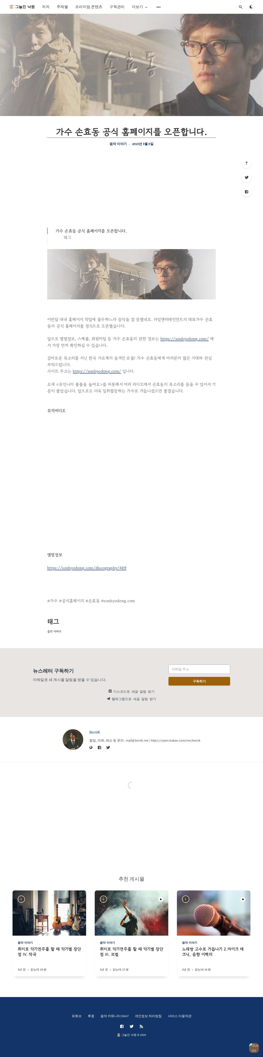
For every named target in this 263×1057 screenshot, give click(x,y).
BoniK (94, 732)
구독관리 (117, 6)
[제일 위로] (246, 163)
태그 (67, 237)
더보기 (140, 7)
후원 (91, 1016)
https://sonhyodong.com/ (184, 339)
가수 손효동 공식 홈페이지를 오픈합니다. (91, 231)
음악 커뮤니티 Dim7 (114, 1016)
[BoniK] (73, 739)
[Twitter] (246, 177)
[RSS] (141, 1026)
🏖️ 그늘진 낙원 (22, 7)
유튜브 (77, 1016)
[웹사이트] (91, 748)
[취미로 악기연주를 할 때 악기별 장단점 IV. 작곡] (49, 961)
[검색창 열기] (240, 7)
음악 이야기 (118, 144)
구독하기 (199, 681)
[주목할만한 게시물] (160, 899)
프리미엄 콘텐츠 (88, 6)
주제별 (62, 6)
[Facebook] (246, 192)
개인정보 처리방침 (148, 1016)
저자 (46, 6)
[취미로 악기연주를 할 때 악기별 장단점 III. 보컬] (131, 961)
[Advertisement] (131, 186)
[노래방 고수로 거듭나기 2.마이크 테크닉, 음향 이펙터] (213, 961)
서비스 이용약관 (179, 1016)
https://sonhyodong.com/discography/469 (86, 568)
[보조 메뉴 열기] (158, 7)
